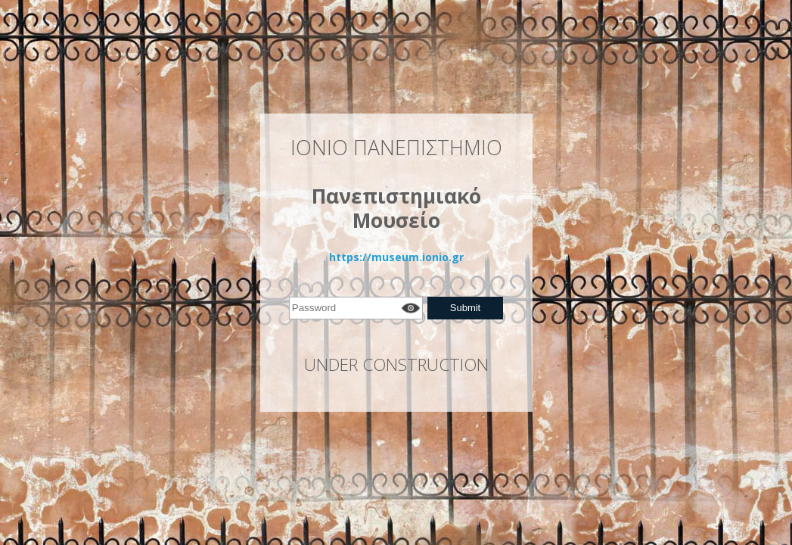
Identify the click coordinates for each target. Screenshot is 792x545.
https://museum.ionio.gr (396, 257)
